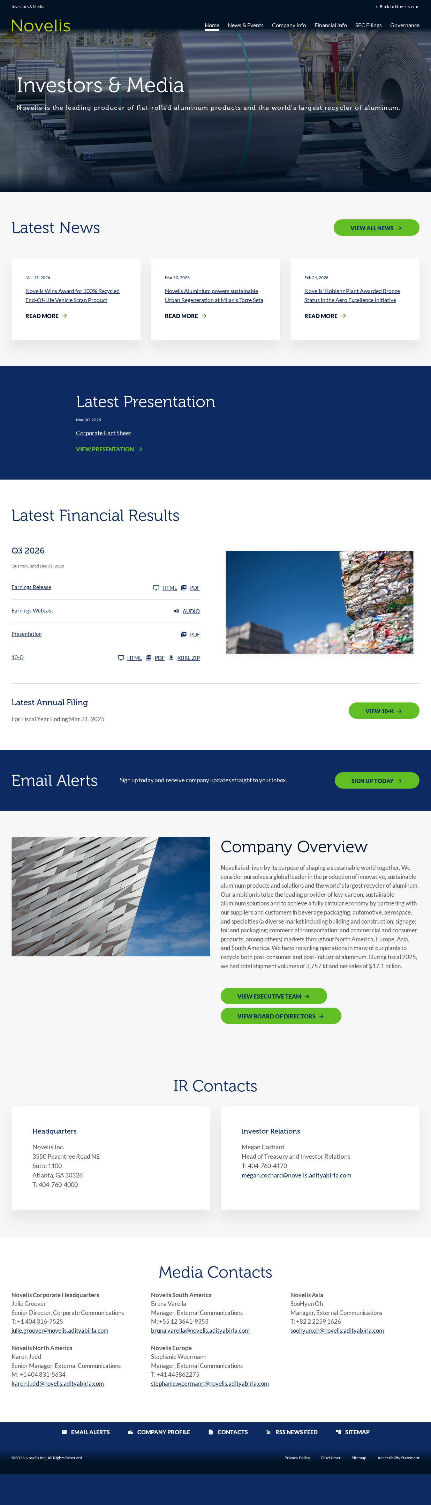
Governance (404, 25)
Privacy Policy (297, 1489)
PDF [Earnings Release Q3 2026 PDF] (190, 589)
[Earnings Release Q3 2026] (94, 589)
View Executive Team (269, 1022)
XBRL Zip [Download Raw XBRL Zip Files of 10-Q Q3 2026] (184, 659)
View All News (372, 228)
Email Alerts (85, 1463)
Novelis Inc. (36, 1488)
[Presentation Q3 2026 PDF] (106, 635)
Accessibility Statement (398, 1489)
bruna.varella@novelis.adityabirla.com (203, 1358)
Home (212, 25)
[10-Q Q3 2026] (77, 659)
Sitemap (352, 1463)
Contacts (228, 1463)
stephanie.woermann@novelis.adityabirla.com (214, 1414)
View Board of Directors (276, 1042)
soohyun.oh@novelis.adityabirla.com (340, 1358)
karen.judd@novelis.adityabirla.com (60, 1414)
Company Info (289, 25)
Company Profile (159, 1463)
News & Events (246, 25)
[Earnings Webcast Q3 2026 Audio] (106, 612)
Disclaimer (331, 1489)
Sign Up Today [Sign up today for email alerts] (372, 781)
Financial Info (331, 25)
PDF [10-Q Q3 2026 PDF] (155, 659)
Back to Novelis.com (399, 6)
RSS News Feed (292, 1463)
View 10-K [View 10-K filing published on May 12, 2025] (379, 712)
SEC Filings (368, 25)
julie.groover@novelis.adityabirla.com (63, 1358)
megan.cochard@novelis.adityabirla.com (296, 1201)
